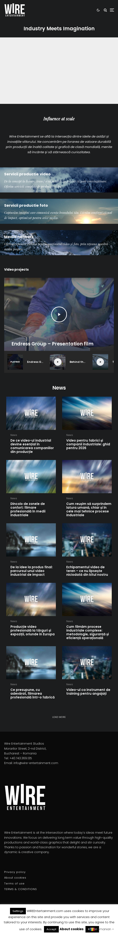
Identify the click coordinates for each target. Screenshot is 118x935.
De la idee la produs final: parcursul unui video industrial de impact (31, 571)
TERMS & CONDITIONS (20, 889)
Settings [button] (18, 911)
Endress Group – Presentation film (52, 344)
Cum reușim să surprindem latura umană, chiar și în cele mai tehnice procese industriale (88, 509)
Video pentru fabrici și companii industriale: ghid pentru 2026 (88, 444)
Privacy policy (15, 872)
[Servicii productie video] (59, 179)
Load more (59, 717)
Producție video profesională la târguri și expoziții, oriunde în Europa (32, 630)
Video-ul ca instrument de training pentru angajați (88, 692)
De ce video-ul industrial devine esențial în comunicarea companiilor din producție (32, 446)
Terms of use (14, 883)
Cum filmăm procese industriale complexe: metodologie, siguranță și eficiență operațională (87, 632)
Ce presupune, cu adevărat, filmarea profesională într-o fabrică (32, 693)
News (13, 435)
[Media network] (59, 242)
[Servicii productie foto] (59, 211)
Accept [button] (51, 929)
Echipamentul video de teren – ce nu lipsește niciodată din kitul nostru (87, 571)
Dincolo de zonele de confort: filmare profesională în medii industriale (27, 509)
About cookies (15, 878)
